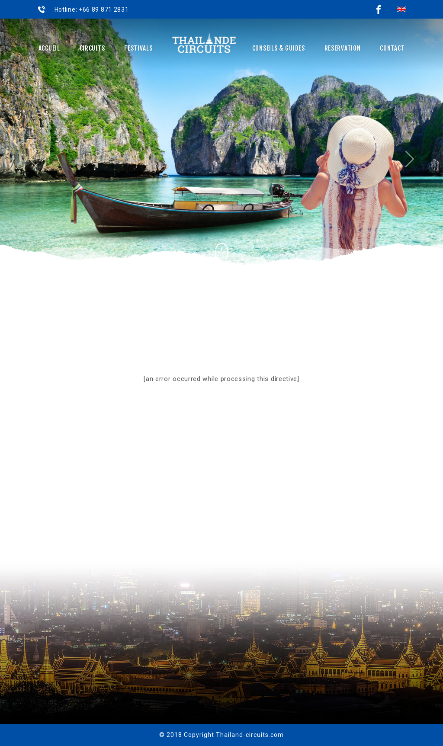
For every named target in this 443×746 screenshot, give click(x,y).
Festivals (138, 48)
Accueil (49, 48)
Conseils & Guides (278, 48)
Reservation (342, 48)
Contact (392, 48)
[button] (33, 146)
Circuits (92, 48)
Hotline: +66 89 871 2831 (91, 9)
